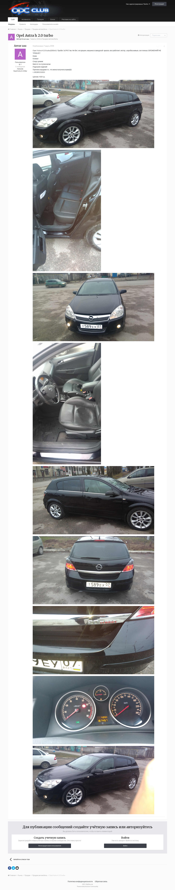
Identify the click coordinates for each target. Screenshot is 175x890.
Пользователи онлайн (50, 24)
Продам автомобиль (50, 39)
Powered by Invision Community (87, 886)
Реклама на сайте (69, 19)
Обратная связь (101, 881)
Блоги (52, 19)
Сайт (13, 19)
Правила (22, 24)
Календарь (34, 24)
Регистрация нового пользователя (49, 846)
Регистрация (159, 4)
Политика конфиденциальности (80, 881)
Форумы (11, 24)
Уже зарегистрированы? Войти (138, 4)
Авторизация (144, 35)
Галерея (40, 19)
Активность (26, 19)
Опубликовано (43, 46)
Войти (125, 846)
